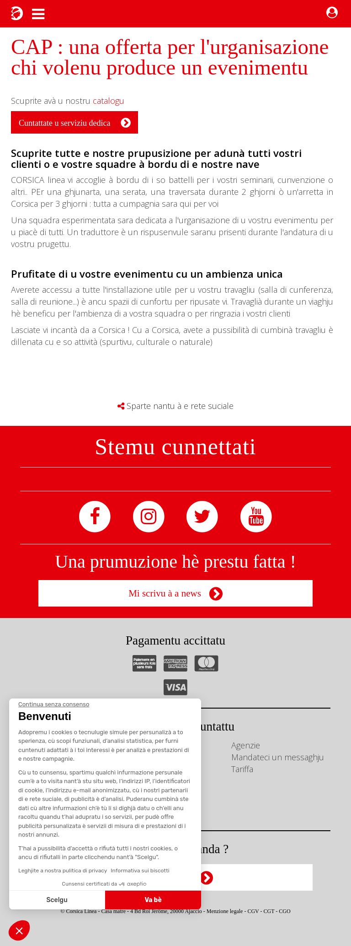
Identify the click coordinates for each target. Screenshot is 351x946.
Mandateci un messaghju (277, 757)
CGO (284, 911)
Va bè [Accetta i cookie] (153, 900)
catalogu (108, 100)
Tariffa (242, 768)
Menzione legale (225, 911)
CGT (269, 911)
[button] (19, 930)
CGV (253, 911)
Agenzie (245, 745)
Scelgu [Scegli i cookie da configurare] (57, 900)
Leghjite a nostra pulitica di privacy (62, 870)
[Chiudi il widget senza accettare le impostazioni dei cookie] (54, 704)
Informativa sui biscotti (140, 870)
